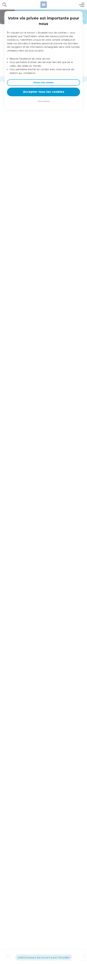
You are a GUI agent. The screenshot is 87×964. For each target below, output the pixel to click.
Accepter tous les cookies (43, 92)
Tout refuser (44, 101)
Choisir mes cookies (43, 82)
